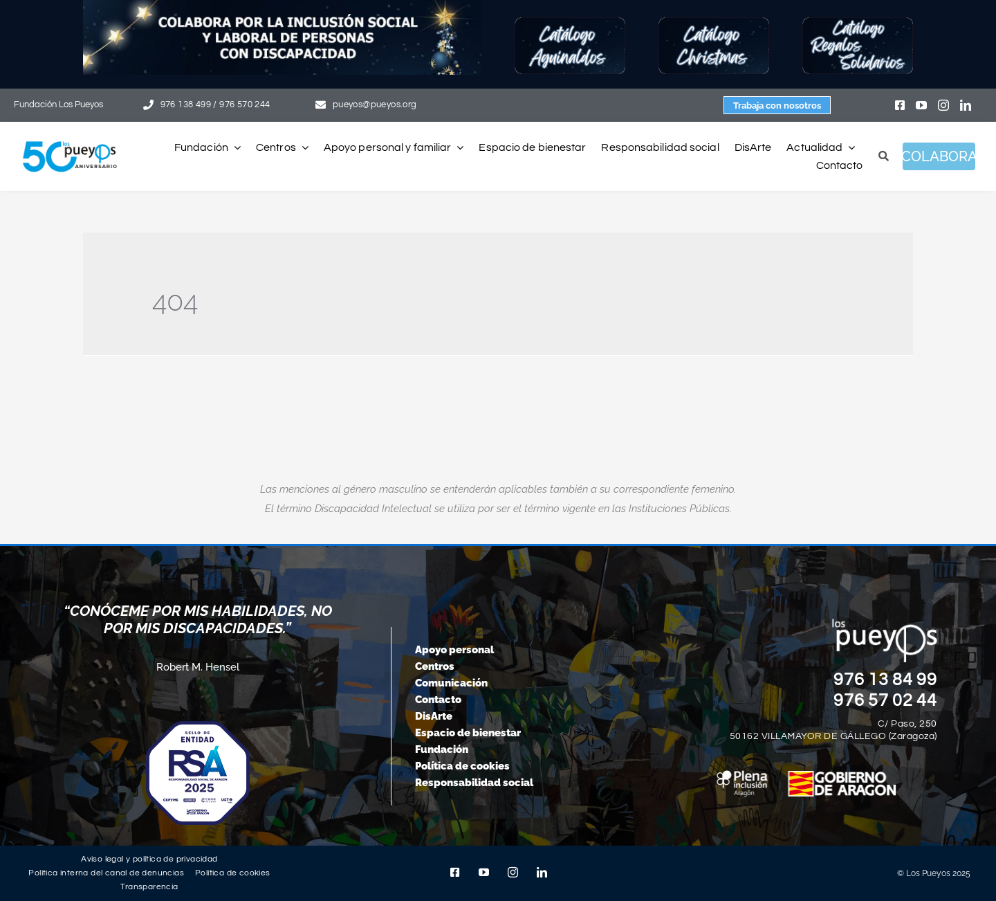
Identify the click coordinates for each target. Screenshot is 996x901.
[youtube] (921, 105)
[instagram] (943, 105)
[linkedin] (965, 105)
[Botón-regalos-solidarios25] (857, 22)
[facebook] (900, 105)
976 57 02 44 (885, 700)
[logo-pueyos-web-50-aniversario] (69, 142)
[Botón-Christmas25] (713, 22)
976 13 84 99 (885, 680)
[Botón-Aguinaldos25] (570, 22)
